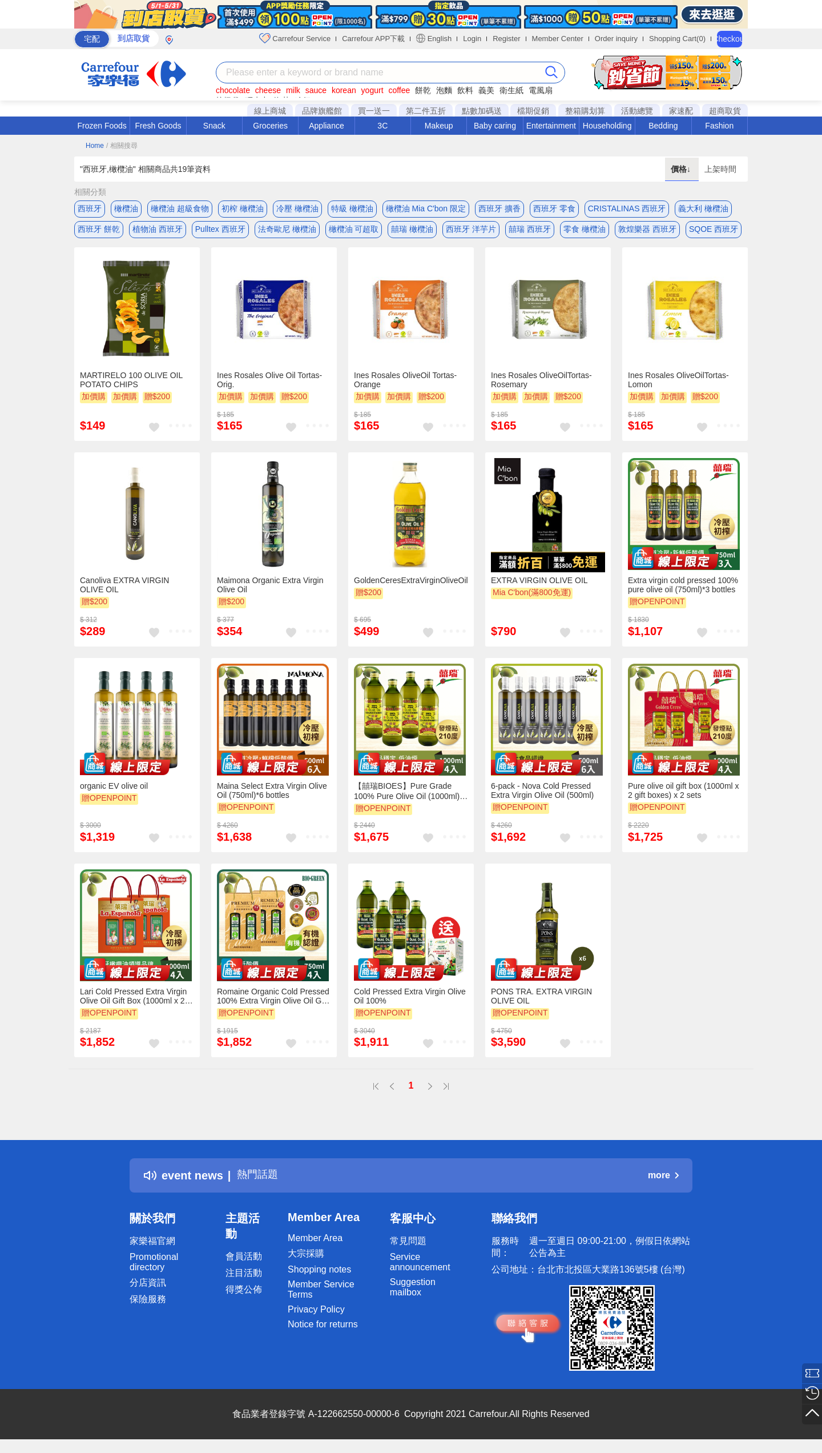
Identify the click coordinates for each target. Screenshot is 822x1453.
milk (293, 90)
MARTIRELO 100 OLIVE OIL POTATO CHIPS (131, 384)
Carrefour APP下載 (373, 38)
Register (506, 38)
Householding (607, 125)
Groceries (270, 125)
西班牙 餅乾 (99, 231)
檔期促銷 (533, 110)
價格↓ (682, 169)
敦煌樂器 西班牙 (647, 231)
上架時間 (720, 169)
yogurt (372, 90)
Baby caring (495, 125)
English (434, 38)
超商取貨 (725, 110)
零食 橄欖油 (584, 231)
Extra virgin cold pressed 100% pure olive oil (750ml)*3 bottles (683, 590)
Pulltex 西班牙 (220, 231)
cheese (268, 90)
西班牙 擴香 (499, 208)
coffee (399, 90)
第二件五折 (426, 110)
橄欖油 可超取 (354, 231)
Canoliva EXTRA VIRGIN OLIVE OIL (124, 590)
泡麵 (444, 90)
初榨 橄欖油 (242, 208)
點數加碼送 (482, 110)
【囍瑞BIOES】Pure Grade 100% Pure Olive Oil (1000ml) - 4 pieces (409, 795)
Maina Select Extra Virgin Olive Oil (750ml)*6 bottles (272, 795)
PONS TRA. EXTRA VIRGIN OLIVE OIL (541, 1001)
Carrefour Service (295, 38)
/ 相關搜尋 (122, 146)
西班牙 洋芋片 (471, 231)
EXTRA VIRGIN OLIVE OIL (539, 585)
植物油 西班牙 (157, 231)
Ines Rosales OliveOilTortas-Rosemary (541, 384)
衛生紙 (511, 90)
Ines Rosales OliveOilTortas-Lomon (678, 384)
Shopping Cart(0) (677, 38)
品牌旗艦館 (322, 110)
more (663, 1180)
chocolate (233, 90)
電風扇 (541, 90)
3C (382, 125)
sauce (316, 90)
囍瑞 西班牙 (530, 231)
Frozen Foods (101, 125)
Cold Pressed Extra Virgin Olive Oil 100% (410, 1001)
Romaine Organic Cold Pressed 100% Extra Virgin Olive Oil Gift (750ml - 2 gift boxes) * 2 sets (273, 1001)
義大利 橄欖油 (703, 208)
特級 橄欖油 (352, 208)
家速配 (681, 110)
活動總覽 (637, 110)
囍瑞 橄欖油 (412, 231)
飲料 (465, 90)
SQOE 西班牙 (713, 231)
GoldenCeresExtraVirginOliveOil (411, 585)
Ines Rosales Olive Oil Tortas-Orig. (269, 384)
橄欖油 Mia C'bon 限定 (426, 208)
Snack (214, 125)
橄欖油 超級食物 (180, 208)
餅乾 (423, 90)
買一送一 (374, 110)
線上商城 (270, 110)
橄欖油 (126, 208)
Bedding (663, 125)
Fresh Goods (158, 125)
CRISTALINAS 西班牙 (627, 208)
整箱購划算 (585, 110)
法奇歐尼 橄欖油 (287, 231)
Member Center (557, 38)
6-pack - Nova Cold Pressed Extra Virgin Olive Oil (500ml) (542, 795)
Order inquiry (616, 38)
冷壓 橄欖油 (297, 208)
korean (344, 90)
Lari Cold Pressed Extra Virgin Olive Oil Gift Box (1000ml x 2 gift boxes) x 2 (133, 1001)
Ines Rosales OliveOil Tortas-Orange (405, 384)
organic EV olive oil (114, 790)
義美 (486, 90)
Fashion (719, 125)
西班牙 (90, 208)
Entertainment (551, 125)
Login (472, 38)
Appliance (326, 125)
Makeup (439, 125)
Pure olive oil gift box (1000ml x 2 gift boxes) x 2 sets (683, 795)
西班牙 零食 (554, 208)
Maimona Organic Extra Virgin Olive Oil (270, 590)
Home (95, 146)
